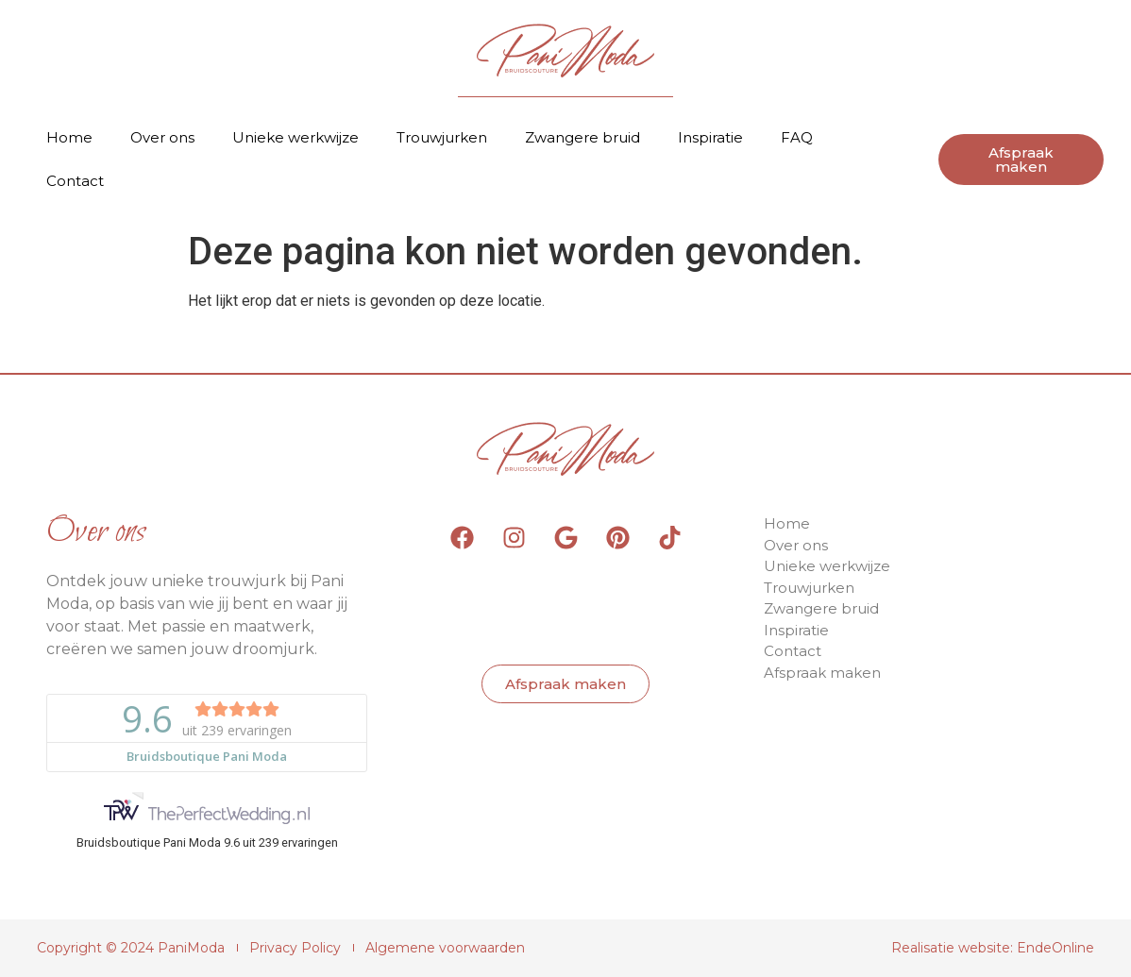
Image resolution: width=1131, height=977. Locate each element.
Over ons (162, 137)
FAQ (797, 137)
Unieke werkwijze (295, 137)
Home (69, 137)
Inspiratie (710, 137)
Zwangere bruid (582, 137)
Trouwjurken (442, 137)
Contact (75, 181)
